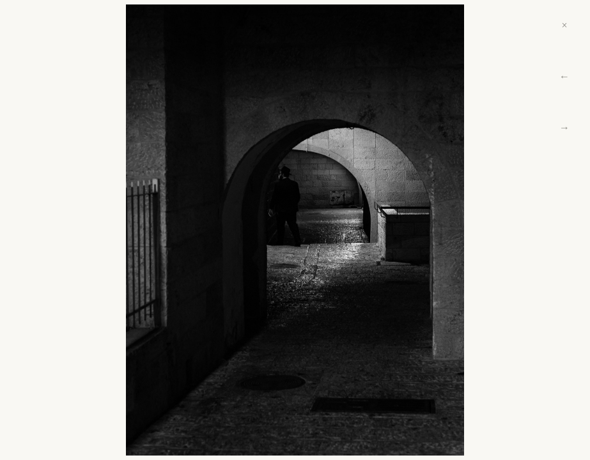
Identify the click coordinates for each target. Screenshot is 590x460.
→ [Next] (564, 127)
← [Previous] (564, 76)
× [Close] (564, 25)
